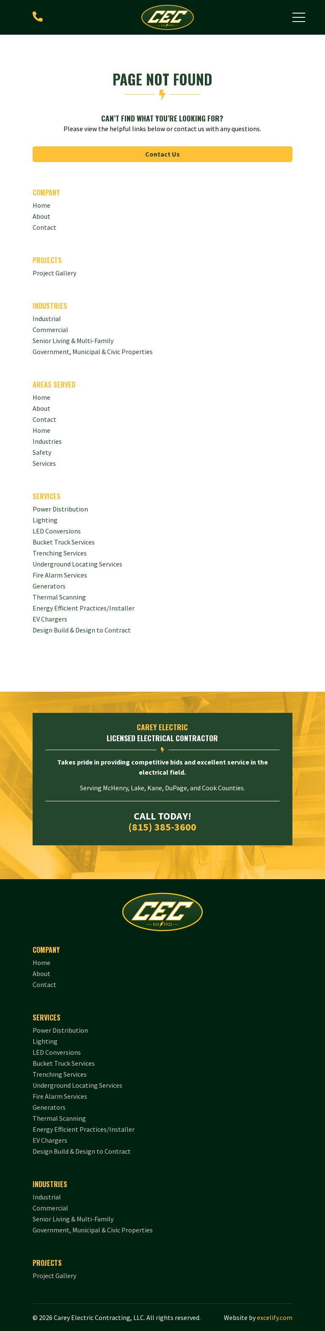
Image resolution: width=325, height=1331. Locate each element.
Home (41, 430)
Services (44, 463)
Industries (47, 441)
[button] (298, 17)
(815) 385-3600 (162, 826)
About (41, 408)
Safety (42, 452)
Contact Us (162, 154)
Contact (44, 419)
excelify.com (274, 1317)
